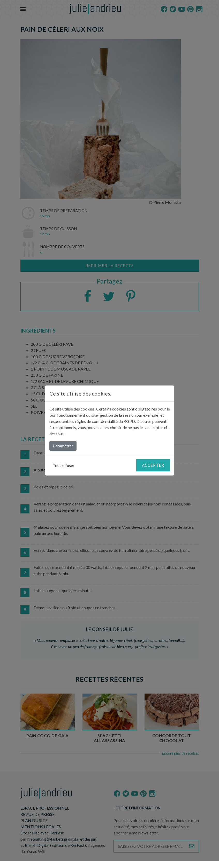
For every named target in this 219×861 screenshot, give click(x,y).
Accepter (153, 465)
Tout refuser (63, 465)
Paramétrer (63, 445)
